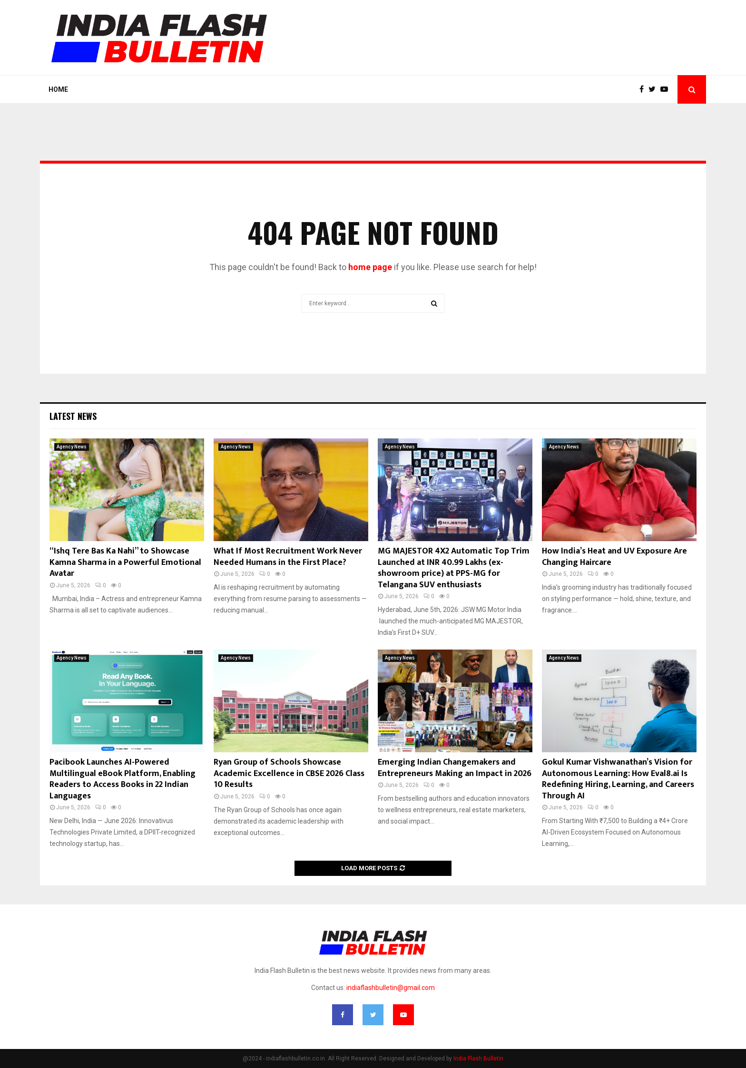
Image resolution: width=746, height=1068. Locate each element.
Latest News (73, 416)
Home (58, 89)
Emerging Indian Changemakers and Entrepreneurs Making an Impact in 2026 (454, 767)
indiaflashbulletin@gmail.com (390, 987)
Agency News (72, 446)
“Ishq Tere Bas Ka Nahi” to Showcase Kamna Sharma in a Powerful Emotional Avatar (125, 562)
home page (370, 267)
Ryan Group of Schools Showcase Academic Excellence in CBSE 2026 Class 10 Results (289, 773)
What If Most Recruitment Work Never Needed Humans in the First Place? (288, 556)
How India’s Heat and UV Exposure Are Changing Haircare (614, 556)
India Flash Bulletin (478, 1058)
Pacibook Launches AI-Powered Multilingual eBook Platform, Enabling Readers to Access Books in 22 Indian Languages (122, 779)
